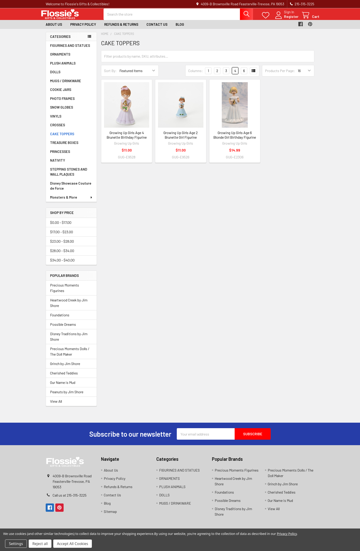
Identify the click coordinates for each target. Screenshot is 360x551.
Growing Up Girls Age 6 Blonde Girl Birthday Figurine (234, 138)
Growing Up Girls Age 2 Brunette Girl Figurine (180, 138)
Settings (16, 543)
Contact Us (156, 28)
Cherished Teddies (64, 377)
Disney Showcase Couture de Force (70, 189)
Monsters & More (71, 201)
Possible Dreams (63, 328)
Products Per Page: (280, 74)
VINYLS (55, 120)
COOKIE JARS (60, 93)
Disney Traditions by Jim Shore (68, 340)
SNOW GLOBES (61, 111)
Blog (180, 28)
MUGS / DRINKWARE (65, 85)
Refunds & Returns (121, 28)
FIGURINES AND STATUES (70, 49)
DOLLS (55, 76)
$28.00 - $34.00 (62, 254)
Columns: (195, 74)
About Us (54, 28)
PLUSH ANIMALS (63, 67)
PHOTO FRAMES (62, 102)
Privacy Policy (83, 28)
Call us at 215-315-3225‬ (70, 499)
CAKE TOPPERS (62, 138)
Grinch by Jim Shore (65, 367)
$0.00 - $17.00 (60, 226)
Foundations (59, 319)
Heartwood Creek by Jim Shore (68, 307)
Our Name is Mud (62, 386)
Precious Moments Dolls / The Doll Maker (69, 355)
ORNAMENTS (60, 58)
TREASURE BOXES (64, 146)
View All (56, 405)
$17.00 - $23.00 (61, 235)
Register (286, 19)
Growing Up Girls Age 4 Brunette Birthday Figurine (127, 138)
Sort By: (110, 74)
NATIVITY (57, 164)
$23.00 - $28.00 (62, 245)
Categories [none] (60, 40)
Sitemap (110, 515)
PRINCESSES (60, 155)
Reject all (40, 543)
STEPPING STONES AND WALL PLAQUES (68, 175)
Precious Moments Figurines (64, 292)
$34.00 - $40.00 (62, 263)
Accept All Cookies (72, 543)
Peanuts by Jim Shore (66, 396)
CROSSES (57, 129)
